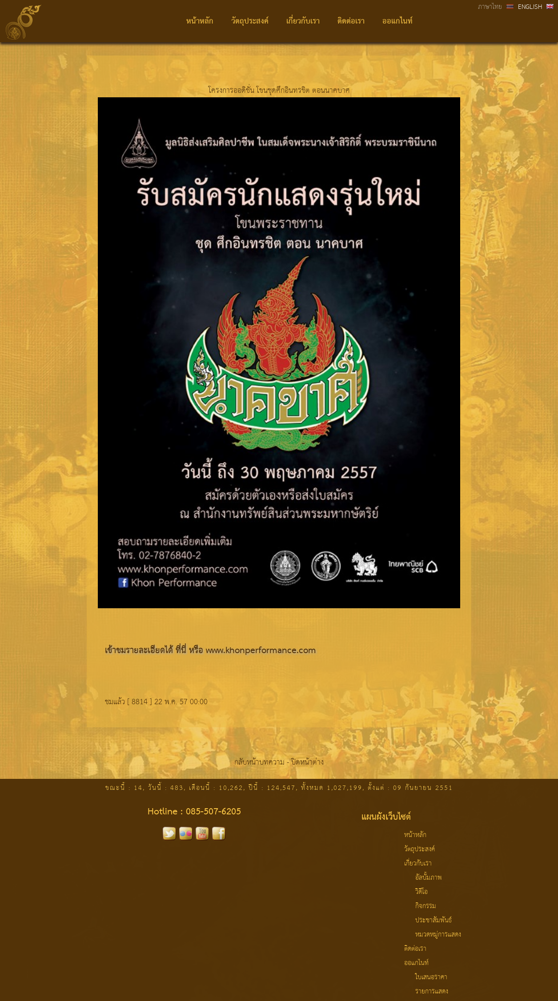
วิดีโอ (421, 892)
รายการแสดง (431, 992)
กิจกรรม (425, 906)
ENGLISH (530, 7)
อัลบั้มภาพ (428, 878)
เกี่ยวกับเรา (303, 21)
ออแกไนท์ (397, 21)
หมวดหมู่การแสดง (438, 935)
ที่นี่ (181, 651)
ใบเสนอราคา (431, 977)
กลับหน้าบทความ (259, 763)
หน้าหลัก (199, 21)
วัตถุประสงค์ (250, 21)
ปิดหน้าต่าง (307, 763)
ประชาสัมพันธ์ (433, 920)
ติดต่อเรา (351, 21)
